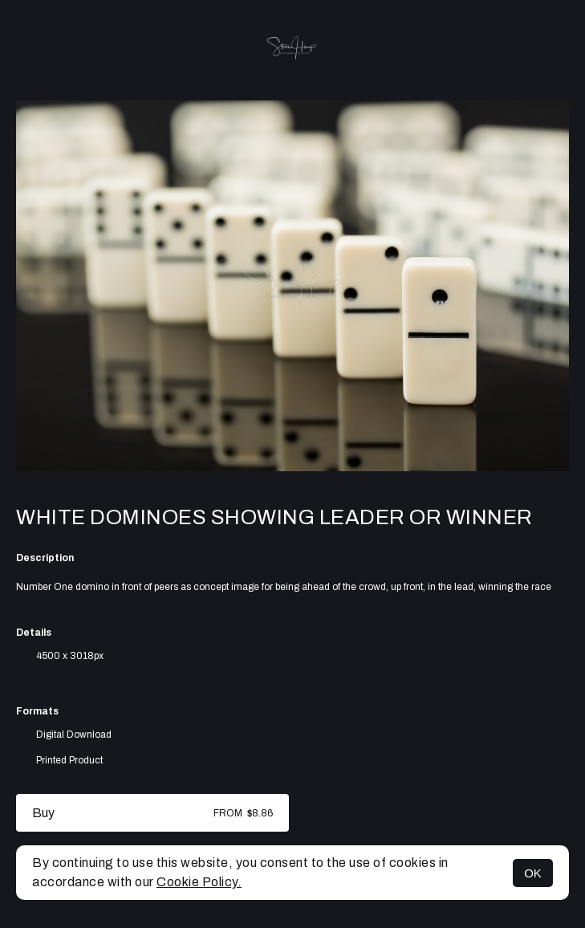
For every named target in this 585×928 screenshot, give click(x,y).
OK (533, 873)
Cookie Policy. (199, 882)
